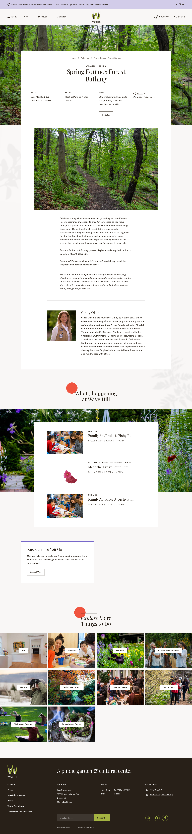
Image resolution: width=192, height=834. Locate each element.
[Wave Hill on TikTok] (165, 818)
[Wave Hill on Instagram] (148, 818)
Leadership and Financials (20, 811)
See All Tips (35, 572)
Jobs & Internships (16, 795)
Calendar (61, 16)
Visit (26, 16)
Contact (11, 784)
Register (106, 115)
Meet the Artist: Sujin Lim (108, 467)
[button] (13, 17)
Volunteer (12, 800)
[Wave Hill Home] (96, 17)
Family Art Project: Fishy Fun (111, 435)
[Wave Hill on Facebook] (157, 818)
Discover (42, 16)
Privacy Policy (63, 827)
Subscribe (102, 818)
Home (73, 58)
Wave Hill (84, 827)
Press (10, 790)
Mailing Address (64, 802)
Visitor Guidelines (16, 806)
